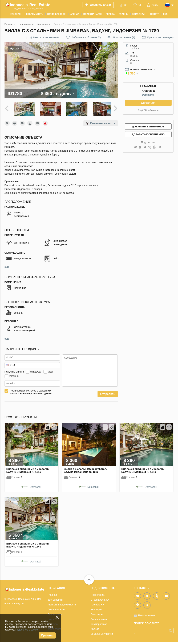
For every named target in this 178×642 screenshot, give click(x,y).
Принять (47, 635)
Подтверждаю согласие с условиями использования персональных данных (31, 391)
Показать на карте (102, 122)
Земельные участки (102, 632)
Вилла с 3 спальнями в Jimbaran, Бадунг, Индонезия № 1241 (28, 544)
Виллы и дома (99, 618)
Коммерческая (99, 623)
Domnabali (148, 94)
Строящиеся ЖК (100, 598)
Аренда (95, 628)
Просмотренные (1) (124, 37)
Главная (52, 593)
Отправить (107, 393)
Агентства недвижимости (62, 603)
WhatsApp (35, 370)
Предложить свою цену (160, 37)
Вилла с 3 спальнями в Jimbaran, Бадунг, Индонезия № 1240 (142, 469)
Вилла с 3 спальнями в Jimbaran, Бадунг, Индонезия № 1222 (85, 469)
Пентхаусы (97, 613)
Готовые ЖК (97, 603)
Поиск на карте (56, 608)
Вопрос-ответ (55, 613)
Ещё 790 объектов (148, 110)
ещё (7, 266)
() (125, 4)
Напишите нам (146, 614)
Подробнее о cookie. (26, 629)
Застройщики (55, 598)
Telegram (14, 375)
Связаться (148, 102)
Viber (50, 370)
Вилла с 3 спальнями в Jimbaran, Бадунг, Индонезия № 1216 (28, 469)
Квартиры (96, 608)
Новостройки (98, 593)
